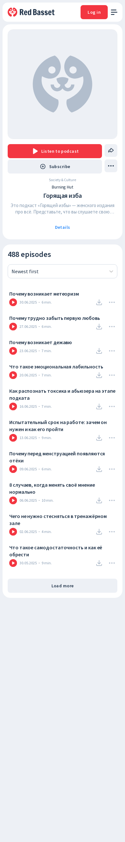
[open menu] (114, 12)
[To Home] (32, 12)
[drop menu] (111, 165)
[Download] (99, 302)
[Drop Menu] (112, 302)
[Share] (111, 150)
